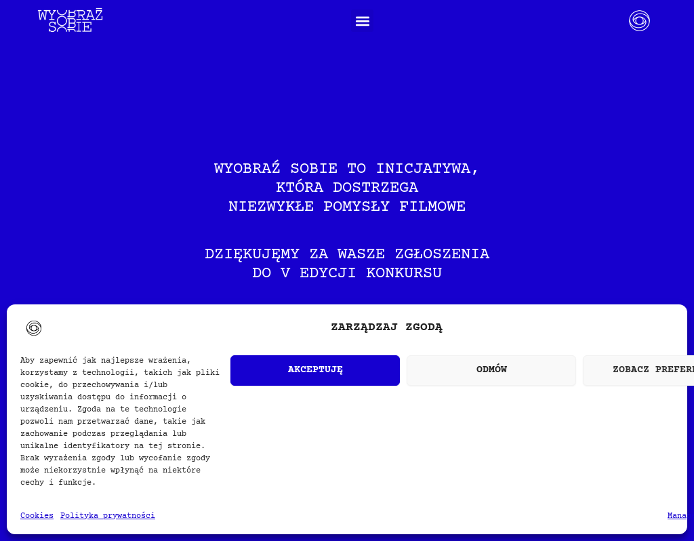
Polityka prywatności (107, 516)
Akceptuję (315, 370)
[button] (362, 20)
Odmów (491, 370)
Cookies (37, 516)
